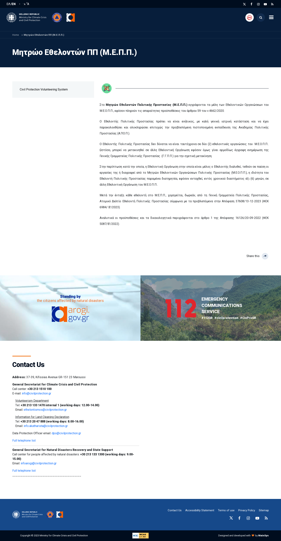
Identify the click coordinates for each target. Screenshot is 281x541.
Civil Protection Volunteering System (44, 89)
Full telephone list (24, 440)
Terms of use (226, 510)
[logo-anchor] (28, 514)
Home (15, 34)
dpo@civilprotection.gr (66, 433)
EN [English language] (14, 4)
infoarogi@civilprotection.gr (39, 463)
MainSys (263, 535)
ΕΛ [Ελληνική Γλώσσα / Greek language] (8, 4)
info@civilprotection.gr (36, 393)
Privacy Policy (246, 510)
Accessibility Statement (199, 510)
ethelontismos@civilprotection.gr (45, 409)
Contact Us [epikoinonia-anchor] (175, 510)
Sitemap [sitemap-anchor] (264, 510)
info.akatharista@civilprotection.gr (46, 426)
